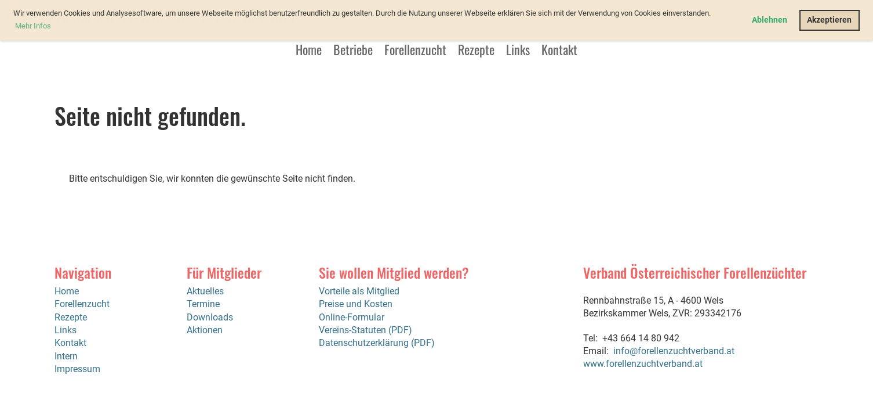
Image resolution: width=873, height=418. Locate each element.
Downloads (210, 317)
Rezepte (476, 49)
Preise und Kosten (355, 303)
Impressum (77, 368)
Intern (66, 356)
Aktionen (205, 330)
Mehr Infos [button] (33, 25)
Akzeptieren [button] (829, 20)
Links (518, 49)
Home (309, 49)
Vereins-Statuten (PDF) (365, 330)
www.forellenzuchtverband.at (643, 363)
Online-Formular (351, 317)
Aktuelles (205, 291)
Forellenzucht (415, 49)
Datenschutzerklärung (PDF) (377, 342)
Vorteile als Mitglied (359, 291)
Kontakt (559, 49)
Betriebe (353, 49)
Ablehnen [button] (769, 20)
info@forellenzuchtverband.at (673, 350)
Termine (203, 303)
